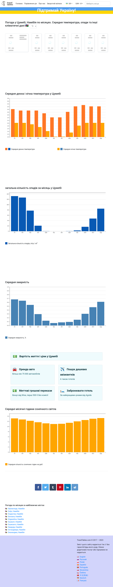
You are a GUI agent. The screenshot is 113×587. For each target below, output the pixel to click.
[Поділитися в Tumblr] (53, 487)
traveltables (10, 3)
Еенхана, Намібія (15, 517)
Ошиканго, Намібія (15, 524)
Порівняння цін (30, 4)
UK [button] (68, 4)
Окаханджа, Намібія (16, 532)
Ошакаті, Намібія (15, 522)
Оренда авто (27, 369)
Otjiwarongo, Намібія (16, 509)
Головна (19, 4)
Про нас (42, 4)
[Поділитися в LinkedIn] (67, 487)
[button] (79, 4)
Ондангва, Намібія (15, 514)
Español (81, 565)
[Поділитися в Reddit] (75, 487)
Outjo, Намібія (13, 511)
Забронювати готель (80, 390)
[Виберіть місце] (97, 4)
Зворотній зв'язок (54, 4)
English (81, 557)
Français (81, 581)
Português (82, 567)
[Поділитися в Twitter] (45, 487)
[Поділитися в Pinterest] (60, 487)
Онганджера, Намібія (16, 530)
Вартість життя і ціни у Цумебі (38, 356)
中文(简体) (82, 575)
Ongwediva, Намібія (16, 519)
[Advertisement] (56, 75)
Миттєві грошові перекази (35, 390)
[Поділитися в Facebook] (38, 487)
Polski (81, 562)
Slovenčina (82, 570)
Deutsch (81, 578)
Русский (82, 559)
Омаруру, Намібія (15, 527)
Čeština (81, 573)
